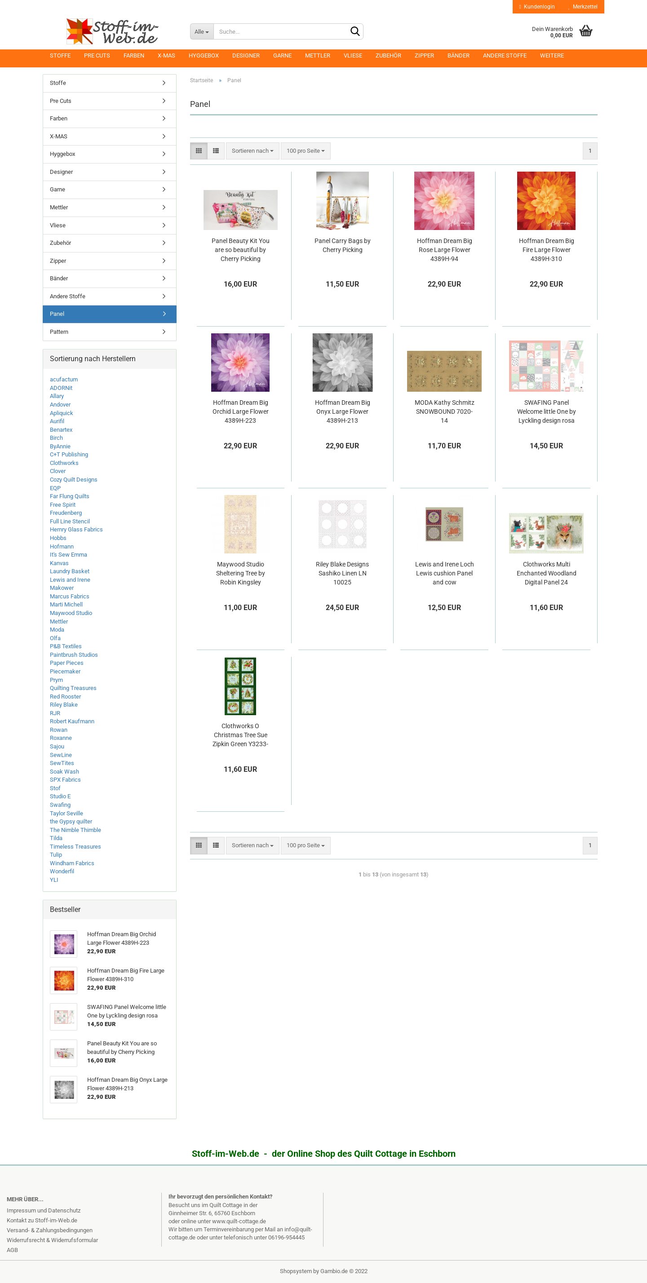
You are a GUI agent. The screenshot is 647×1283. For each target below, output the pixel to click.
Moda (57, 629)
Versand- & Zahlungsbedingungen (50, 1230)
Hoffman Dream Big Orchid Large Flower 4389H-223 (241, 411)
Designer (246, 55)
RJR (55, 713)
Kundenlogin (537, 7)
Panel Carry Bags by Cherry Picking (343, 245)
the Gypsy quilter (71, 821)
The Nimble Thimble (75, 830)
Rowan (58, 729)
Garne (282, 55)
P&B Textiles (66, 646)
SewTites (62, 763)
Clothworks (64, 463)
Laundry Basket (69, 571)
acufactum (64, 379)
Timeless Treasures (75, 846)
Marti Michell (66, 604)
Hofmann (62, 546)
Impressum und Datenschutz (43, 1210)
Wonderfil (62, 871)
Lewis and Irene (70, 579)
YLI (54, 879)
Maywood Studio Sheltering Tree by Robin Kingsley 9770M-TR (240, 574)
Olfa (55, 638)
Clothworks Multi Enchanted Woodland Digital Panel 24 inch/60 (546, 574)
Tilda (56, 838)
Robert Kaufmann (72, 721)
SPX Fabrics (65, 779)
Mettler (317, 55)
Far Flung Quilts (69, 496)
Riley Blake (64, 704)
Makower (62, 587)
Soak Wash (64, 771)
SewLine (61, 755)
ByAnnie (60, 446)
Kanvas (59, 563)
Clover (58, 471)
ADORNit (61, 388)
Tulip (56, 854)
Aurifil (57, 421)
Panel (57, 313)
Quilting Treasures (73, 688)
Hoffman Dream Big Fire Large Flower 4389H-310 (546, 249)
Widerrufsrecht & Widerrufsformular (52, 1240)
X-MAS (166, 55)
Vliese (353, 55)
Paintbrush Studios (74, 654)
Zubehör (388, 55)
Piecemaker (65, 671)
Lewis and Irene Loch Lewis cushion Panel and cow (444, 573)
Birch (56, 437)
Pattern (59, 331)
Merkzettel (583, 7)
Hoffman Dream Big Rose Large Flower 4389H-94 (444, 249)
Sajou (57, 746)
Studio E (60, 796)
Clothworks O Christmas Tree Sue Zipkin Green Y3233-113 (240, 735)
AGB (12, 1250)
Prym (56, 680)
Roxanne (61, 737)
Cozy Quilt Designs (73, 479)
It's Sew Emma (68, 554)
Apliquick (61, 413)
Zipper (424, 55)
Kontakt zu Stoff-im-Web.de (42, 1220)
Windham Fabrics (72, 863)
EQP (55, 488)
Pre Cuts (97, 55)
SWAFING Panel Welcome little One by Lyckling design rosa (546, 411)
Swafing (60, 804)
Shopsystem (296, 1271)
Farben (134, 55)
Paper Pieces (67, 662)
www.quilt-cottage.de (239, 1221)
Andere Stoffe (505, 55)
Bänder (459, 55)
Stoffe (60, 55)
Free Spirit (62, 504)
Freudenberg (66, 512)
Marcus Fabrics (69, 596)
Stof (55, 788)
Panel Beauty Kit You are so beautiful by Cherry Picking (241, 249)
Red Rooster (65, 696)
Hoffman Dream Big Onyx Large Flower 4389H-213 (342, 411)
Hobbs (58, 538)
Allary (57, 396)
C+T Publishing (69, 454)
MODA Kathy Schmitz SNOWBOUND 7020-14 (444, 411)
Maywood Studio (71, 613)
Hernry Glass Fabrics (76, 529)
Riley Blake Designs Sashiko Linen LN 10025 (342, 573)
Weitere (552, 55)
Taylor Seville (66, 813)
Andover (60, 404)
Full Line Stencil (70, 521)
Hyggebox (204, 55)
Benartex (61, 429)
